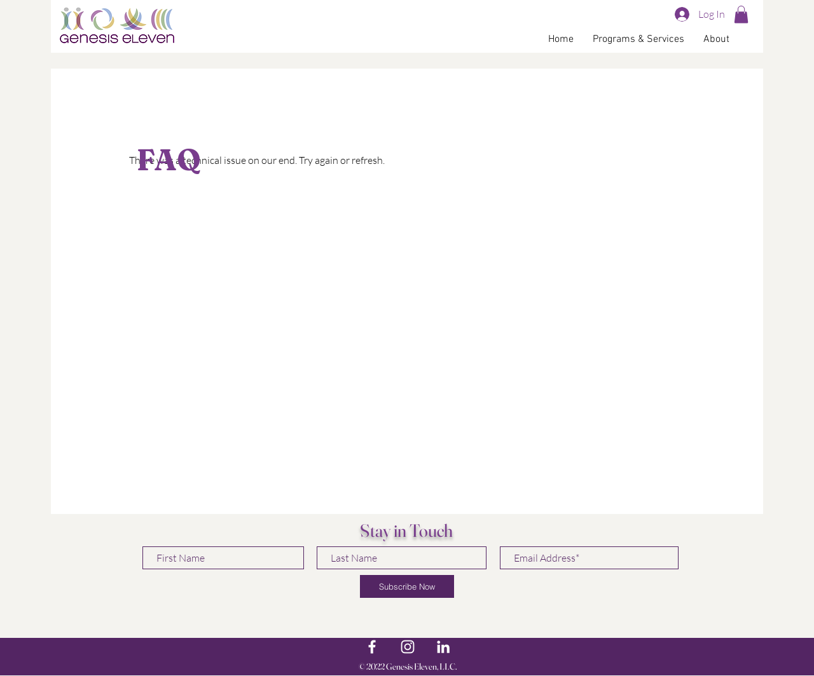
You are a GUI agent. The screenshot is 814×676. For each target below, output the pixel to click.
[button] (741, 14)
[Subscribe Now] (407, 586)
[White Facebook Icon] (372, 647)
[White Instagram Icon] (408, 647)
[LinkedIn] (443, 647)
